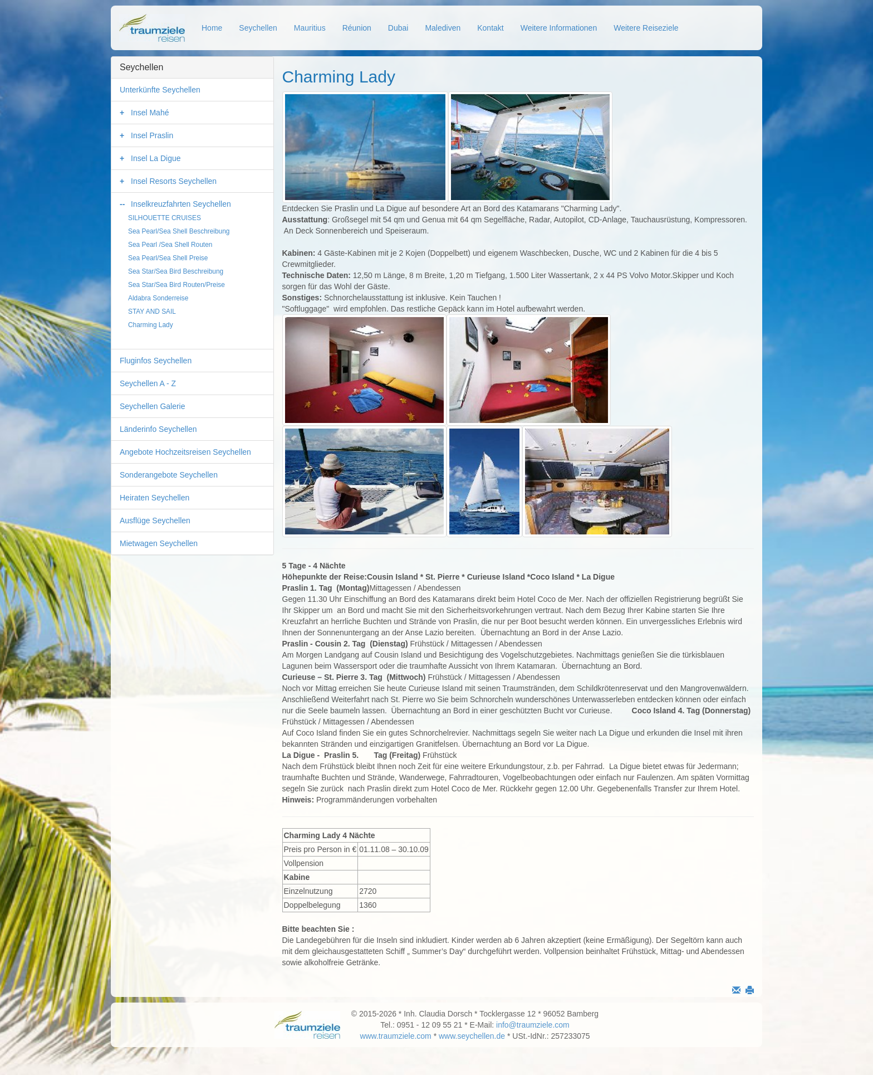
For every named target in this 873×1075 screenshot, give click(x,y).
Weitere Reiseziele (646, 27)
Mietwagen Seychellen (159, 543)
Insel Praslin (152, 135)
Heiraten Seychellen (154, 497)
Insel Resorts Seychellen (174, 181)
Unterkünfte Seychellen (160, 89)
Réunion (356, 27)
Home (212, 27)
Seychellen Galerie (152, 406)
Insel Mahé (150, 112)
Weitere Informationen (559, 27)
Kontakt (490, 27)
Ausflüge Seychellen (155, 520)
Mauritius (310, 27)
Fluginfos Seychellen (156, 360)
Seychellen (258, 27)
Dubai (398, 27)
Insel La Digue (156, 158)
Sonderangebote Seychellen (169, 474)
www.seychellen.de (472, 1036)
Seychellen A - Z (148, 383)
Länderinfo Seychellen (158, 429)
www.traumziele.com (395, 1036)
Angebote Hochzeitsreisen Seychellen (185, 451)
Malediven (442, 27)
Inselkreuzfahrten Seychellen (181, 204)
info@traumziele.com (533, 1024)
